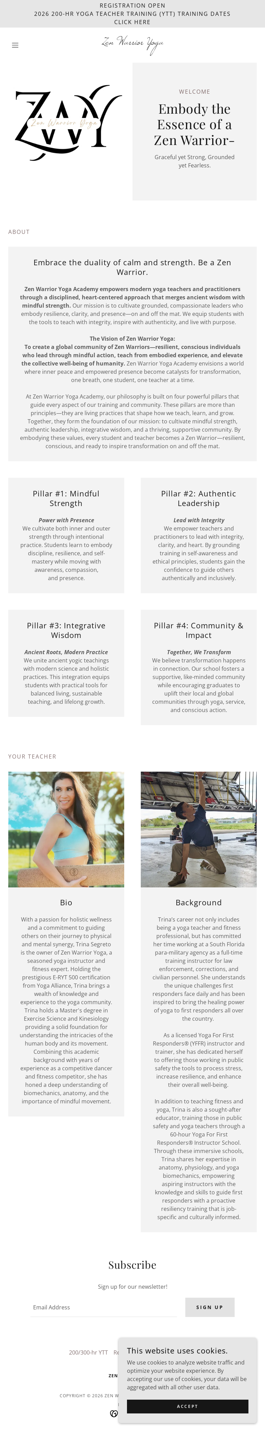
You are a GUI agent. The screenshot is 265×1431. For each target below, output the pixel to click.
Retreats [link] (125, 1352)
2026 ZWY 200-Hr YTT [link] (168, 1352)
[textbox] (103, 1307)
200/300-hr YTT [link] (88, 1352)
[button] (27, 45)
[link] (132, 42)
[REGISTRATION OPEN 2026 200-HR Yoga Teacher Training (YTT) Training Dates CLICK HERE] (132, 13)
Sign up (210, 1307)
